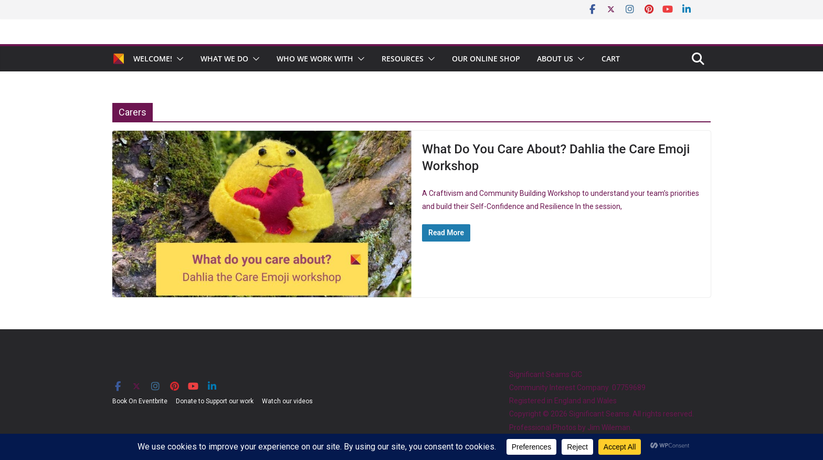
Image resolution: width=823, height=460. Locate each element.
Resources (403, 59)
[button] (178, 58)
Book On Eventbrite (139, 401)
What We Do (224, 59)
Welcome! (152, 59)
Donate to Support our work (215, 401)
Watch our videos (287, 401)
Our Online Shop (486, 59)
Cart (611, 59)
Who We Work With (315, 59)
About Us (555, 59)
